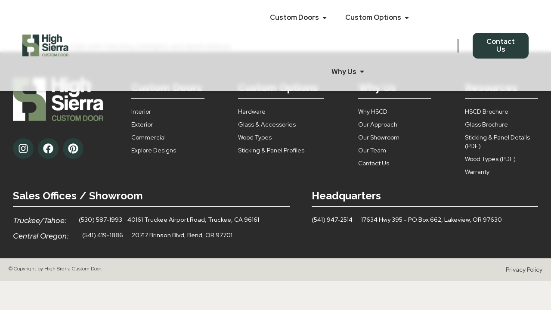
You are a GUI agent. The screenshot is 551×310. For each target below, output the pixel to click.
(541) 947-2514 (332, 219)
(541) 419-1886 (102, 235)
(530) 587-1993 (100, 219)
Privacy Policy (524, 269)
